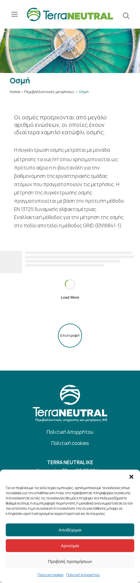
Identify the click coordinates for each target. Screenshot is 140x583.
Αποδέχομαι (70, 529)
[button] (131, 477)
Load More (70, 297)
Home (15, 91)
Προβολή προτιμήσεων (70, 561)
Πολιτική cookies (50, 574)
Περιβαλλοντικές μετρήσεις (49, 91)
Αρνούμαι (70, 545)
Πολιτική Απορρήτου (83, 574)
